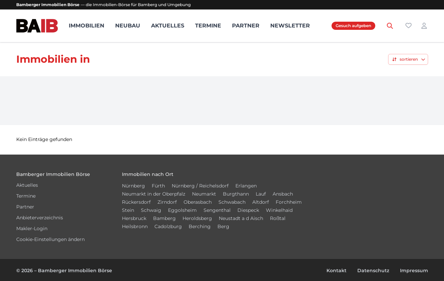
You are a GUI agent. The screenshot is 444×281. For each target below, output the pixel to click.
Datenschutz (373, 270)
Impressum (414, 270)
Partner (245, 25)
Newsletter (290, 25)
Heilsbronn (135, 226)
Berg (223, 226)
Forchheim (289, 202)
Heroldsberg (197, 218)
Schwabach (232, 202)
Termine (208, 25)
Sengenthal (217, 210)
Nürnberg (133, 186)
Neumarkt (204, 194)
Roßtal (278, 218)
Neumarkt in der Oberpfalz (153, 194)
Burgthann (236, 194)
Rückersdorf (136, 202)
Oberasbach (198, 202)
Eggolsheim (182, 210)
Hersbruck (134, 218)
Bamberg (164, 218)
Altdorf (260, 202)
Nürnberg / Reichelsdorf (200, 186)
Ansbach (283, 194)
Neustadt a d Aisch (241, 218)
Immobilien (86, 25)
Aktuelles (167, 25)
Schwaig (151, 210)
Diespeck (248, 210)
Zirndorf (167, 202)
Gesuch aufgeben (353, 25)
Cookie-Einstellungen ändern (50, 239)
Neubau (127, 25)
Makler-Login (31, 228)
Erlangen (246, 186)
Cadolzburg (168, 226)
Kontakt (336, 270)
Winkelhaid (279, 210)
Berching (200, 226)
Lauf (261, 194)
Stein (128, 210)
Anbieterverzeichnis (39, 218)
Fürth (158, 186)
